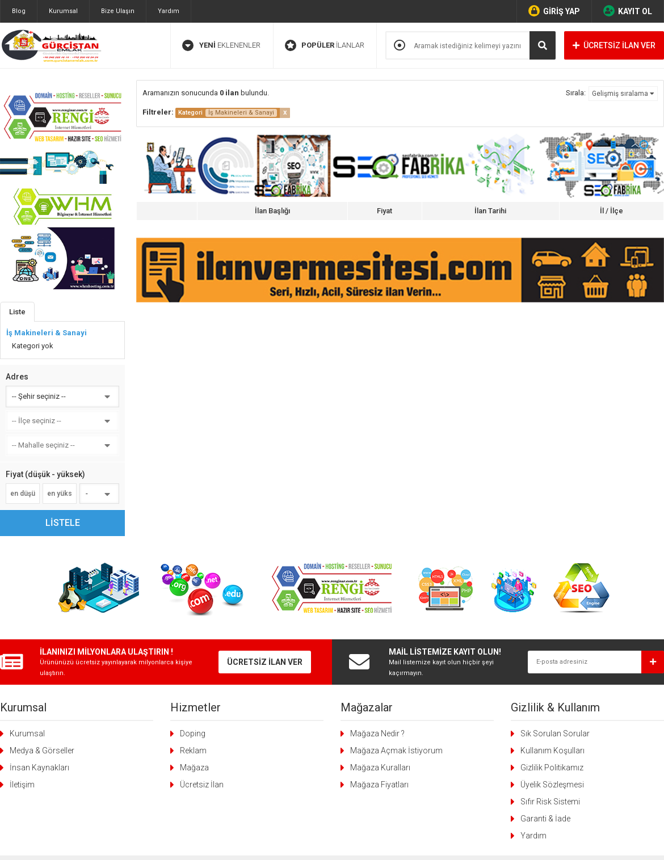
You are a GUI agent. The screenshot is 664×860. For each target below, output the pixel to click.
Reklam (193, 750)
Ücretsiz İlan (202, 784)
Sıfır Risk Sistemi (550, 801)
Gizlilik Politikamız (551, 767)
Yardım (168, 11)
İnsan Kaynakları (39, 767)
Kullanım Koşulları (552, 750)
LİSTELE (62, 522)
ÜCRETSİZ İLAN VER (614, 45)
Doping (192, 733)
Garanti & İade (545, 818)
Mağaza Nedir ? (377, 733)
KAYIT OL (627, 10)
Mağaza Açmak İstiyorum (396, 750)
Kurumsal (63, 11)
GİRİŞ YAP (554, 10)
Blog (19, 11)
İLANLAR (324, 45)
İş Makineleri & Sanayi (46, 332)
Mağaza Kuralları (380, 767)
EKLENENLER (221, 45)
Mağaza (194, 767)
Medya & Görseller (42, 750)
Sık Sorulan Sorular (555, 733)
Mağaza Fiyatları (379, 784)
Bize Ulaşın (118, 11)
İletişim (22, 784)
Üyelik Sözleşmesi (552, 784)
